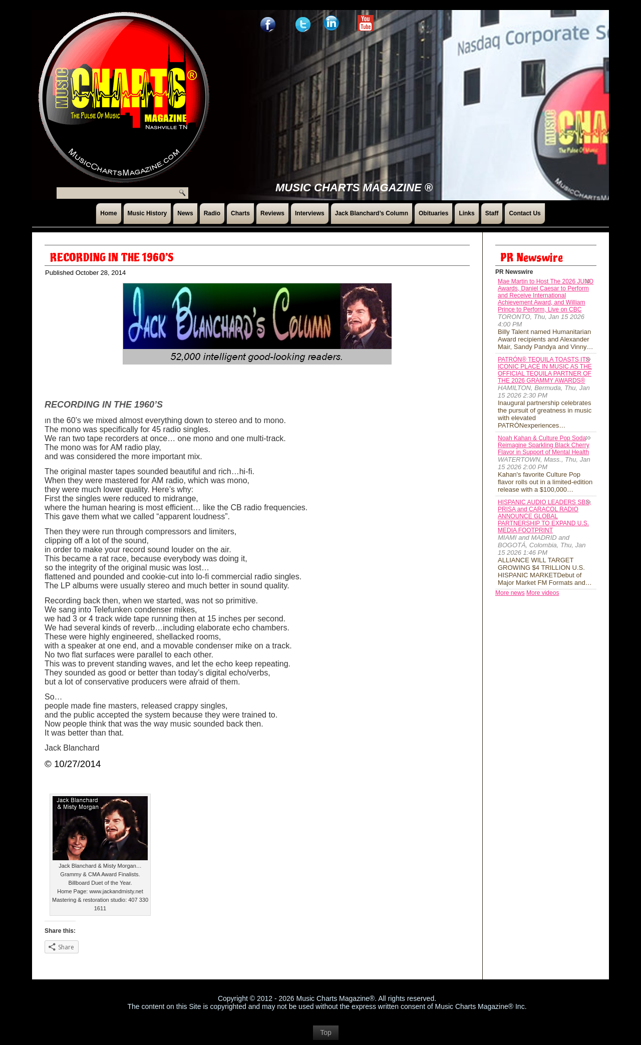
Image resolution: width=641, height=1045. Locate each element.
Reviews (272, 213)
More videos (542, 592)
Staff (492, 213)
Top (326, 1032)
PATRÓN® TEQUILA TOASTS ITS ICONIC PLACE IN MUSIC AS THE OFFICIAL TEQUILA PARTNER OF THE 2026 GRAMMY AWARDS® (545, 370)
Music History (147, 213)
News (185, 213)
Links (466, 213)
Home (108, 213)
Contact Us (524, 213)
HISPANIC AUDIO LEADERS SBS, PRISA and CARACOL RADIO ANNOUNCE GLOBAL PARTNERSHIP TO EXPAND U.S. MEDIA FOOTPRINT (544, 516)
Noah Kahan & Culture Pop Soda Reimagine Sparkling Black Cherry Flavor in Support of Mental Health (543, 445)
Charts (240, 213)
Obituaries (433, 213)
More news (510, 592)
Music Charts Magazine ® (354, 187)
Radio (212, 213)
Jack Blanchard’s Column (371, 213)
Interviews (310, 213)
